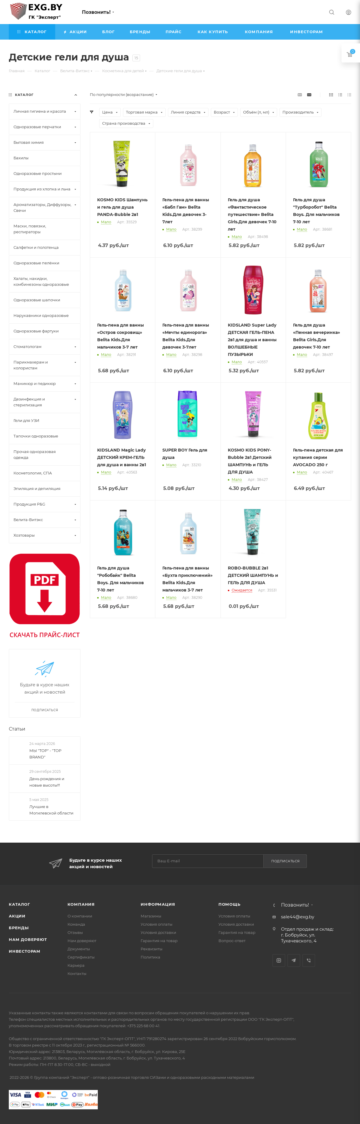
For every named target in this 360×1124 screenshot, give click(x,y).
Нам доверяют (28, 939)
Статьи (17, 729)
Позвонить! (96, 12)
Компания (81, 904)
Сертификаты (81, 957)
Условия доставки (158, 932)
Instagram (278, 960)
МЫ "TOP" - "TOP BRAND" (45, 753)
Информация (158, 904)
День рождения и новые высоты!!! (46, 781)
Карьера (76, 965)
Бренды (19, 927)
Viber (308, 960)
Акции (17, 916)
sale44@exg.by (297, 917)
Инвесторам (25, 951)
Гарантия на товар (159, 940)
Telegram (293, 960)
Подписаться (285, 861)
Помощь (229, 904)
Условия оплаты (156, 924)
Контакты (77, 973)
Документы (79, 948)
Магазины (151, 916)
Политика (150, 957)
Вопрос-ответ (231, 940)
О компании (80, 916)
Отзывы (75, 932)
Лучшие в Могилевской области (51, 809)
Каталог (19, 904)
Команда (76, 924)
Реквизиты (151, 948)
